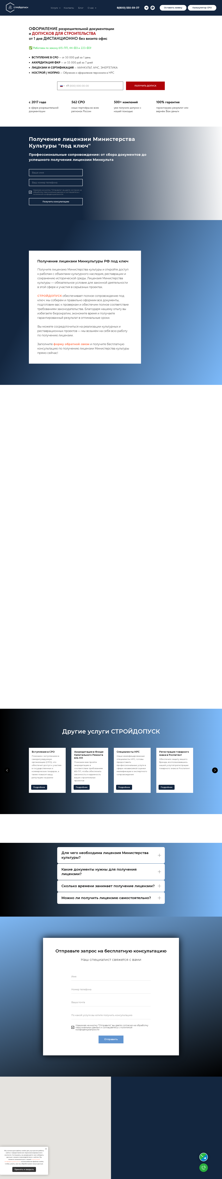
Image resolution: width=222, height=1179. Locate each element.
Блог (80, 8)
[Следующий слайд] (215, 770)
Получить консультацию (56, 201)
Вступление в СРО (43, 752)
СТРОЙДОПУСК (49, 296)
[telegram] (146, 8)
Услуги (55, 8)
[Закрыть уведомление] (46, 1148)
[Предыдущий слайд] (7, 770)
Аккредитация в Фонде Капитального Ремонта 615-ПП (88, 755)
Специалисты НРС (128, 752)
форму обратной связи (71, 344)
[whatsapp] (153, 8)
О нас (91, 8)
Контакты (69, 8)
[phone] (56, 182)
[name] (56, 172)
